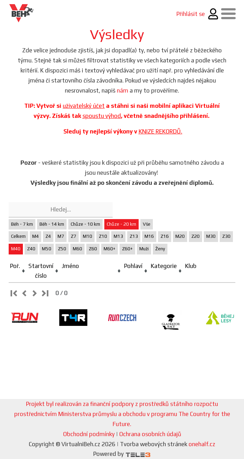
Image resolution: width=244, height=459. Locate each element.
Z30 (226, 236)
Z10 (103, 236)
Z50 (62, 248)
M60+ (109, 248)
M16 (149, 236)
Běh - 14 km (52, 224)
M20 (180, 236)
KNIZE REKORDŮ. (160, 131)
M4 (35, 236)
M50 (46, 248)
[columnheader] (18, 271)
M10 (87, 236)
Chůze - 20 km (121, 224)
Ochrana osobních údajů (150, 434)
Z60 (93, 248)
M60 (77, 248)
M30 (211, 236)
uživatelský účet (84, 105)
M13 (118, 236)
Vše (146, 224)
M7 (61, 236)
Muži (144, 248)
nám (122, 90)
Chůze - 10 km (85, 224)
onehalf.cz (202, 444)
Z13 (134, 236)
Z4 (48, 236)
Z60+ (127, 248)
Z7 (73, 236)
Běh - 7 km (22, 224)
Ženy (160, 248)
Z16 (164, 236)
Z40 (31, 248)
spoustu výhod (101, 115)
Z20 (195, 236)
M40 (15, 248)
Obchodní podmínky (89, 434)
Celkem (18, 236)
